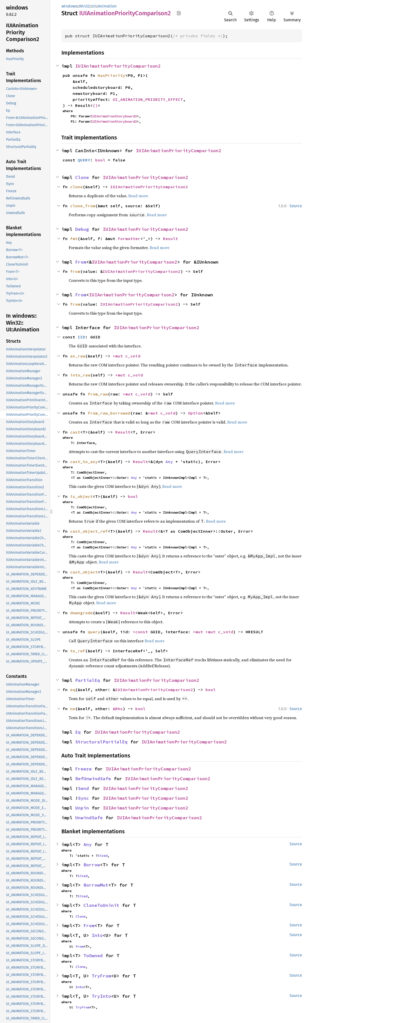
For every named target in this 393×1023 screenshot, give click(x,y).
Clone (82, 177)
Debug (82, 229)
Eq (78, 732)
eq (72, 689)
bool (100, 159)
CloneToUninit (101, 905)
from (75, 271)
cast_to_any (84, 461)
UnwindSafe (89, 818)
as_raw (77, 355)
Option (195, 413)
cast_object (84, 571)
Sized (102, 855)
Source (295, 205)
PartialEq (87, 680)
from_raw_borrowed (109, 413)
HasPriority (111, 75)
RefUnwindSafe (93, 778)
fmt (74, 238)
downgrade (81, 612)
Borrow (91, 865)
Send (83, 788)
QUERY (84, 159)
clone (76, 186)
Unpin (82, 808)
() (95, 105)
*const (141, 631)
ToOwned (93, 955)
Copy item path (179, 13)
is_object (81, 496)
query (94, 631)
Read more (138, 195)
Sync (83, 798)
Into (97, 935)
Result (170, 238)
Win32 (84, 6)
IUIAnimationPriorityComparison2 (118, 66)
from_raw (98, 393)
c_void (132, 355)
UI (94, 6)
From (80, 262)
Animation (107, 6)
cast (75, 432)
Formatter (129, 238)
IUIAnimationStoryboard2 (114, 116)
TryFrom (101, 976)
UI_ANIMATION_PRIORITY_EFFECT (148, 99)
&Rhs (118, 708)
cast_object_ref (89, 531)
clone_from (82, 205)
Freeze (83, 769)
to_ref (77, 650)
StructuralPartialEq (101, 742)
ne (72, 708)
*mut (119, 355)
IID (81, 336)
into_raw (80, 374)
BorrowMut (95, 885)
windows (69, 6)
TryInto (101, 996)
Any (169, 461)
